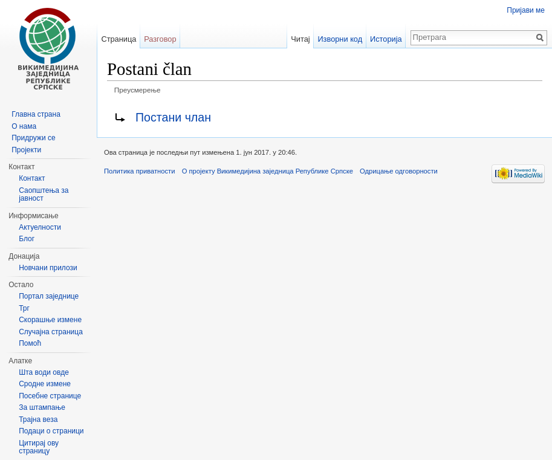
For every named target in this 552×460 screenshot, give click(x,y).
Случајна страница (51, 332)
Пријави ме (526, 10)
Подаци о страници (51, 431)
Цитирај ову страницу (39, 447)
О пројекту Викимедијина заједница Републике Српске (267, 171)
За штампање (42, 407)
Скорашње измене (50, 320)
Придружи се (33, 138)
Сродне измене (45, 384)
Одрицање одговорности (399, 171)
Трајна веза (38, 419)
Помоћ (30, 343)
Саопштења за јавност (43, 194)
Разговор (160, 39)
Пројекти (26, 150)
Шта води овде (44, 372)
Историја (386, 39)
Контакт (32, 178)
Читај (300, 39)
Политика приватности (139, 171)
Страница (118, 39)
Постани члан (173, 117)
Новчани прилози (48, 268)
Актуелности (40, 227)
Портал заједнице (49, 296)
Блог (26, 239)
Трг (24, 308)
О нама (23, 126)
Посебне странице (50, 396)
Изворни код (339, 39)
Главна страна (35, 114)
